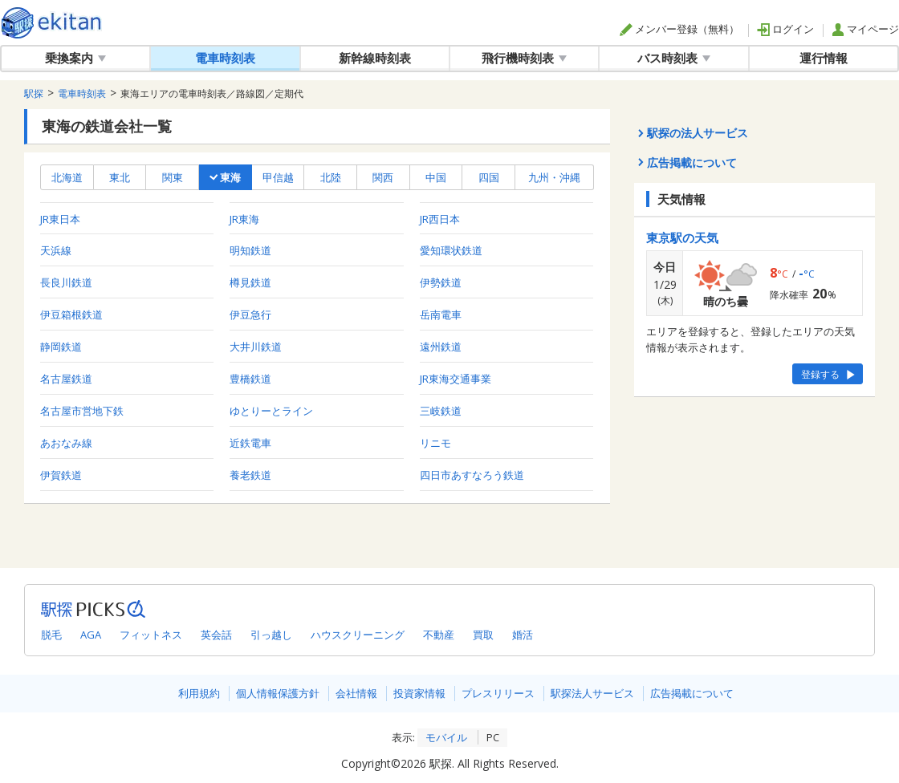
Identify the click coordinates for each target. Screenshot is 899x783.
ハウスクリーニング (358, 634)
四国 (488, 177)
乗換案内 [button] (75, 58)
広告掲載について (692, 693)
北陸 (330, 177)
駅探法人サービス (592, 693)
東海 (225, 177)
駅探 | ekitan (52, 23)
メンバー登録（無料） (679, 29)
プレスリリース (498, 693)
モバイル (446, 737)
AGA (90, 634)
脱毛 (51, 634)
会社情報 (356, 693)
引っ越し (271, 634)
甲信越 (278, 177)
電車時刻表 (225, 58)
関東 (172, 177)
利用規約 (199, 693)
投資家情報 (419, 693)
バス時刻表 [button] (673, 58)
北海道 (67, 177)
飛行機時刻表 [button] (524, 58)
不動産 (438, 634)
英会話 (216, 634)
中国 (435, 177)
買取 (483, 634)
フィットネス (151, 634)
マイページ (865, 29)
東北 (119, 177)
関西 (382, 177)
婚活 (522, 634)
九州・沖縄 (554, 177)
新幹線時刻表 (375, 58)
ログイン (785, 29)
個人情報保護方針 (277, 693)
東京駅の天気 (682, 237)
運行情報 (823, 58)
